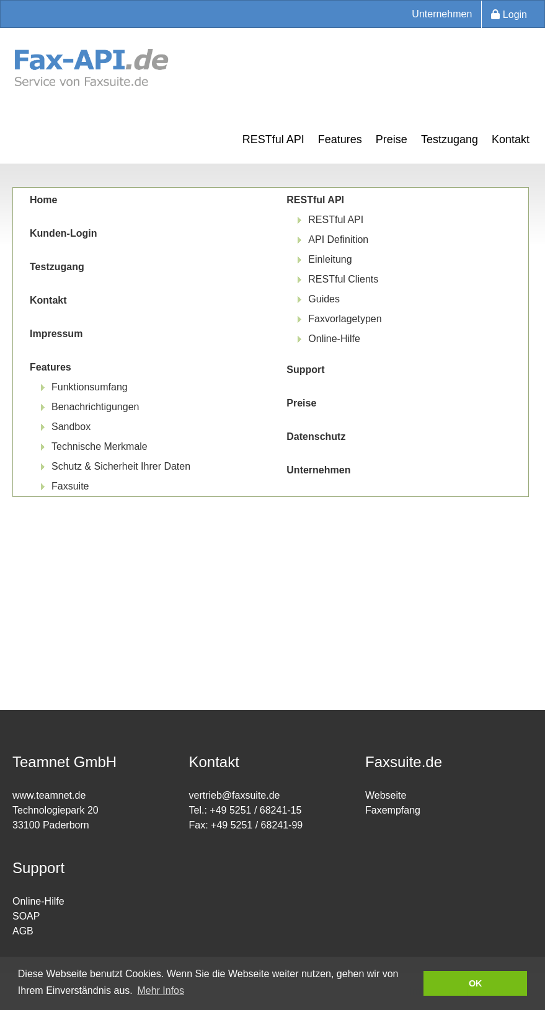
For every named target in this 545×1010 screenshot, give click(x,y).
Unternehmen (442, 14)
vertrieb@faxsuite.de (234, 795)
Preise (391, 139)
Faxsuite (70, 486)
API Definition (338, 239)
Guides (324, 299)
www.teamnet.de (49, 795)
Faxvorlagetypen (344, 319)
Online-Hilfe (334, 338)
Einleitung (330, 259)
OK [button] (475, 983)
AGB (22, 931)
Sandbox (71, 426)
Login (509, 14)
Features (340, 139)
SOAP (26, 916)
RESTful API (273, 139)
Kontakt (510, 139)
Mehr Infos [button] (160, 990)
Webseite (385, 795)
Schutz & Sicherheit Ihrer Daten (120, 466)
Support (305, 369)
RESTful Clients (343, 279)
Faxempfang (392, 810)
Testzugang (449, 139)
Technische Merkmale (99, 446)
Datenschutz (315, 436)
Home (43, 200)
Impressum (56, 333)
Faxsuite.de (403, 761)
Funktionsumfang (89, 387)
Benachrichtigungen (95, 407)
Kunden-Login (63, 233)
